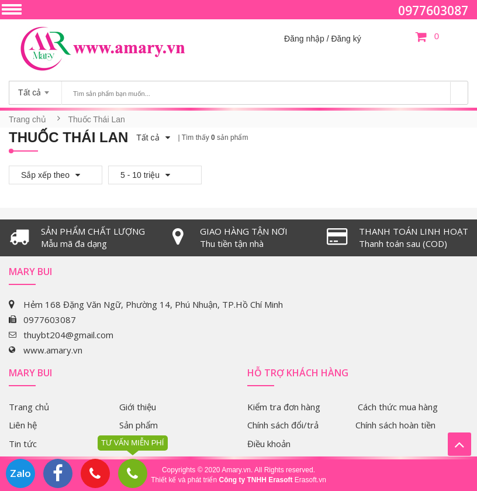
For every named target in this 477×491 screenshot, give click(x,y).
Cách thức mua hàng (398, 407)
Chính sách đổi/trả (283, 425)
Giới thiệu (137, 407)
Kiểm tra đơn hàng (283, 407)
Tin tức (23, 443)
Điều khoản (269, 443)
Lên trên (459, 444)
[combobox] (35, 89)
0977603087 (433, 10)
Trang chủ (27, 119)
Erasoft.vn (310, 480)
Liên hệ (23, 425)
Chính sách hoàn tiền (395, 425)
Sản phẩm (138, 425)
